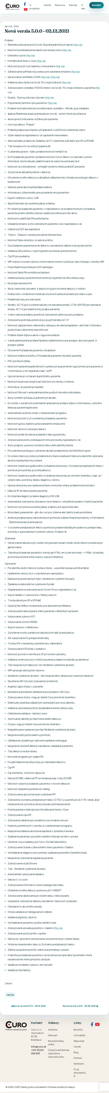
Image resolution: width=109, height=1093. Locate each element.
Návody (73, 5)
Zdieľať (8, 983)
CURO (17, 1087)
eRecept (52, 1035)
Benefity (78, 1029)
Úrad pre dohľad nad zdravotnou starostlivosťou (58, 1053)
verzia (10, 994)
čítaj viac (78, 44)
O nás (83, 7)
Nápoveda (79, 1041)
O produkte (35, 7)
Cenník (47, 5)
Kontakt (96, 5)
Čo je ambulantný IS (80, 1073)
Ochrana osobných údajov (61, 1087)
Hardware (79, 1063)
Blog (76, 1052)
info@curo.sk (38, 1046)
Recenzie (60, 5)
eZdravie (52, 1029)
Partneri (78, 1058)
